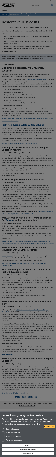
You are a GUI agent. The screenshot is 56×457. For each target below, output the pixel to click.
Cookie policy (49, 426)
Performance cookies (12, 440)
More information (28, 453)
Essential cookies (10, 429)
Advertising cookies (11, 436)
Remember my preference (28, 449)
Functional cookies (11, 432)
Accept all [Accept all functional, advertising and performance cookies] (28, 445)
